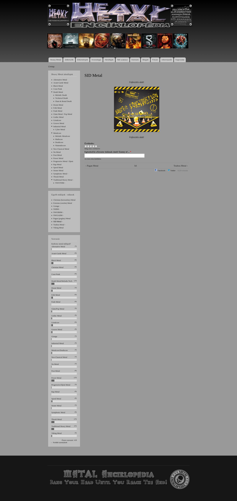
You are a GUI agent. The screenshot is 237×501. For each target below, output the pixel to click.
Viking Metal (58, 228)
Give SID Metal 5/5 (96, 146)
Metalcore (57, 133)
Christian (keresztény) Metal (64, 200)
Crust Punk (57, 89)
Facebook (160, 170)
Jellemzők (69, 60)
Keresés (135, 60)
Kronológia (96, 60)
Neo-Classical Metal (61, 149)
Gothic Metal (58, 117)
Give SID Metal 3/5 (91, 146)
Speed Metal (58, 167)
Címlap (51, 66)
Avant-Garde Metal (60, 83)
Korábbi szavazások (60, 442)
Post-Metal (57, 155)
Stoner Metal (58, 171)
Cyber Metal (60, 129)
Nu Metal (57, 152)
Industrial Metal (59, 126)
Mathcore (59, 139)
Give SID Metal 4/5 (93, 146)
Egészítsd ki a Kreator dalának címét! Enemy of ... (107, 152)
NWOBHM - (58, 212)
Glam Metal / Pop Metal (62, 114)
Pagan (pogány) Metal (62, 218)
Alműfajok (109, 60)
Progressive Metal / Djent (63, 161)
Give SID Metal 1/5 (85, 146)
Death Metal (58, 92)
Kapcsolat (180, 60)
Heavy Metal (55, 60)
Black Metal (58, 86)
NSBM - (56, 209)
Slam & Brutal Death (63, 101)
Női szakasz (122, 60)
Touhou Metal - (59, 225)
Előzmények (82, 60)
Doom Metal (58, 105)
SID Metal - (58, 221)
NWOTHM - (60, 183)
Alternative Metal (60, 80)
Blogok (146, 60)
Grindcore (57, 120)
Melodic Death (61, 95)
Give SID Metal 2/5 (88, 146)
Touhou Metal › (181, 166)
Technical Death (61, 98)
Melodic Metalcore (62, 136)
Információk (167, 60)
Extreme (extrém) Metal (62, 203)
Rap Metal (57, 164)
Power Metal (58, 158)
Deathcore (59, 142)
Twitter (171, 170)
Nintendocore (60, 145)
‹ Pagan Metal (92, 166)
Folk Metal (57, 108)
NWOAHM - (58, 215)
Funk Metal (57, 111)
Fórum (155, 60)
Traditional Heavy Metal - (63, 180)
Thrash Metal (58, 177)
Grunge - (56, 206)
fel (135, 166)
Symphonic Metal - (60, 174)
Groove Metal (58, 123)
